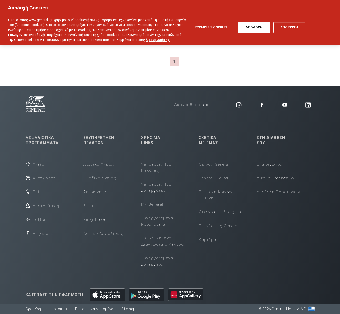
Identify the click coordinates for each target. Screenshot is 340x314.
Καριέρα (208, 239)
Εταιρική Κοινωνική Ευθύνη (219, 195)
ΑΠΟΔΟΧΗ (253, 24)
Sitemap (128, 309)
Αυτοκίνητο (41, 177)
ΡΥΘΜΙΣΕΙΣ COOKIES (210, 24)
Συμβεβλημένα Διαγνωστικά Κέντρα (162, 241)
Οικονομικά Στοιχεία (220, 212)
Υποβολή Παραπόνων (278, 192)
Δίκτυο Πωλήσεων (276, 178)
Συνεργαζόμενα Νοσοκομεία (157, 221)
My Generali (153, 204)
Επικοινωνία (269, 164)
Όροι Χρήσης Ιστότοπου (46, 309)
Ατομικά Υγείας (99, 164)
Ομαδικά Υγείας (99, 178)
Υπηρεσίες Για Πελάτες (156, 167)
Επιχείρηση (41, 233)
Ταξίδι (36, 219)
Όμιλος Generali (215, 164)
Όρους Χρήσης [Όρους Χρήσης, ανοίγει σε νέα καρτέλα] (158, 36)
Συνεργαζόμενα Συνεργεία (157, 261)
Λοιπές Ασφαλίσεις (103, 233)
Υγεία (35, 164)
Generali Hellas (214, 178)
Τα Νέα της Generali (219, 226)
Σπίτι (34, 191)
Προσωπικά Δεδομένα (94, 309)
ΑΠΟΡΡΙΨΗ (289, 24)
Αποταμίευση (42, 205)
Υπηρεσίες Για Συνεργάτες (156, 187)
